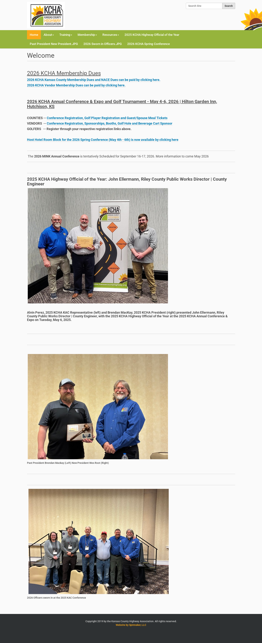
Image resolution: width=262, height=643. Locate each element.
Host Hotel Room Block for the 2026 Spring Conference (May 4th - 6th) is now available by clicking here (102, 140)
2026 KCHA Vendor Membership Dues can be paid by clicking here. (76, 85)
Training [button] (65, 35)
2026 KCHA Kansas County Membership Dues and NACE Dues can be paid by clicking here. (93, 80)
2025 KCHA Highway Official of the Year (152, 35)
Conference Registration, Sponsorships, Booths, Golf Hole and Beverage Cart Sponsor (109, 123)
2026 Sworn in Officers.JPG (102, 44)
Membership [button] (87, 35)
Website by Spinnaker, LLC (131, 624)
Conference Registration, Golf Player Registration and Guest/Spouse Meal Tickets (107, 118)
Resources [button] (110, 35)
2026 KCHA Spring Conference (148, 44)
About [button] (49, 35)
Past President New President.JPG (54, 44)
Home (34, 35)
